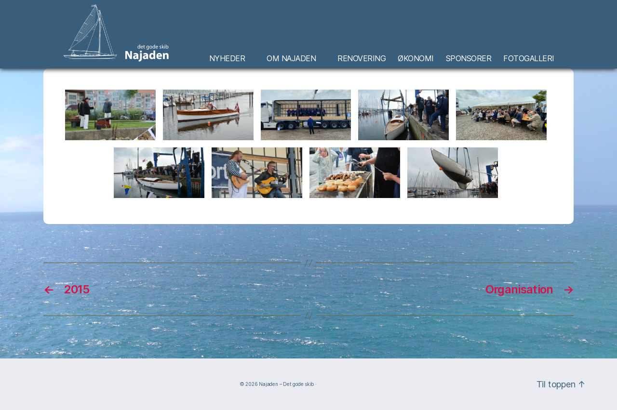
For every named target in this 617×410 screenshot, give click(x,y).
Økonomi (416, 58)
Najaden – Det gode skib (286, 384)
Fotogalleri (528, 58)
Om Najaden (291, 58)
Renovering (361, 58)
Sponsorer (469, 58)
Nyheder (227, 58)
